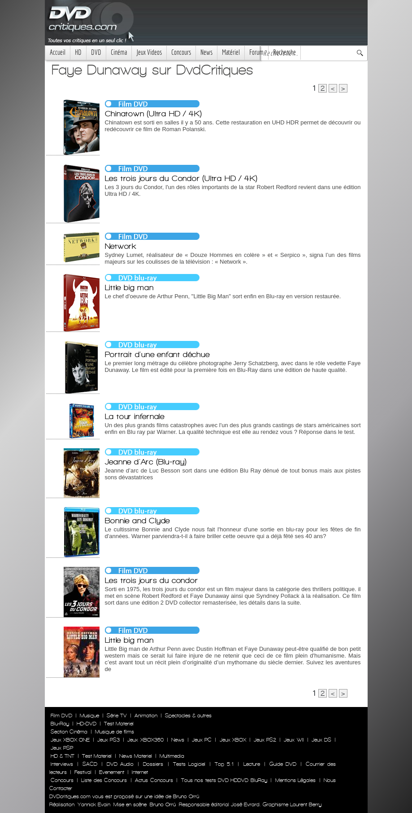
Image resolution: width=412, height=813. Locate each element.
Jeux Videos (149, 52)
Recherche (284, 52)
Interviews (62, 764)
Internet (140, 772)
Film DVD (61, 715)
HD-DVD (86, 723)
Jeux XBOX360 (145, 739)
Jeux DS (321, 739)
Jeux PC (202, 739)
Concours (181, 52)
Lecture (251, 764)
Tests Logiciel (189, 764)
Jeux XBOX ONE (70, 739)
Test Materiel (119, 723)
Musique (89, 715)
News (206, 52)
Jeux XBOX (233, 739)
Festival (82, 772)
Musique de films (114, 731)
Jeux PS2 (265, 739)
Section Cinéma (69, 731)
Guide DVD (282, 764)
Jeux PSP (62, 748)
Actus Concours (154, 780)
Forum (256, 52)
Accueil (57, 52)
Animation (145, 715)
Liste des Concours (104, 780)
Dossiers (153, 764)
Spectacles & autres (188, 715)
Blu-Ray (60, 723)
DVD (96, 52)
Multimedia (172, 756)
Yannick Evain (94, 804)
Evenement (111, 772)
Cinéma (119, 52)
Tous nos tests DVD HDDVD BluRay (224, 780)
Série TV (117, 715)
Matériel (231, 52)
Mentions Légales (295, 780)
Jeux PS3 (108, 739)
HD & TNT (62, 756)
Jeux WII (294, 739)
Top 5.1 (224, 764)
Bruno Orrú (163, 804)
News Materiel (135, 756)
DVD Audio (120, 764)
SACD (89, 764)
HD (78, 52)
